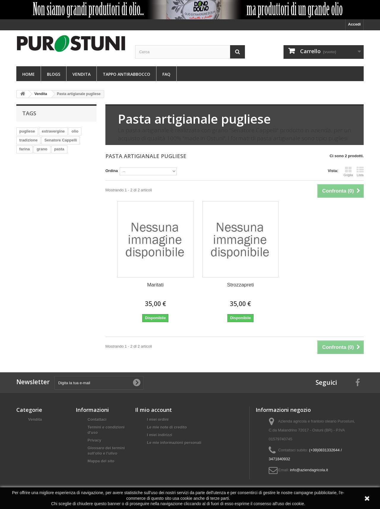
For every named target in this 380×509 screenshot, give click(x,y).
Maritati (155, 285)
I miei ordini (158, 419)
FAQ (166, 74)
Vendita (81, 74)
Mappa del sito (101, 461)
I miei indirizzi (159, 435)
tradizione (28, 140)
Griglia (348, 171)
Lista (360, 171)
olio (75, 131)
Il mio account (153, 409)
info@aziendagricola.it (309, 470)
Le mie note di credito (167, 427)
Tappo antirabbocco (126, 74)
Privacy (94, 440)
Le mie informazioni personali (174, 442)
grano (42, 149)
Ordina (111, 170)
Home (28, 74)
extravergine (53, 131)
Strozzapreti (240, 285)
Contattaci (97, 419)
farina (24, 149)
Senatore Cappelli (60, 140)
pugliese (27, 131)
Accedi (354, 24)
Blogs (53, 74)
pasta (59, 149)
